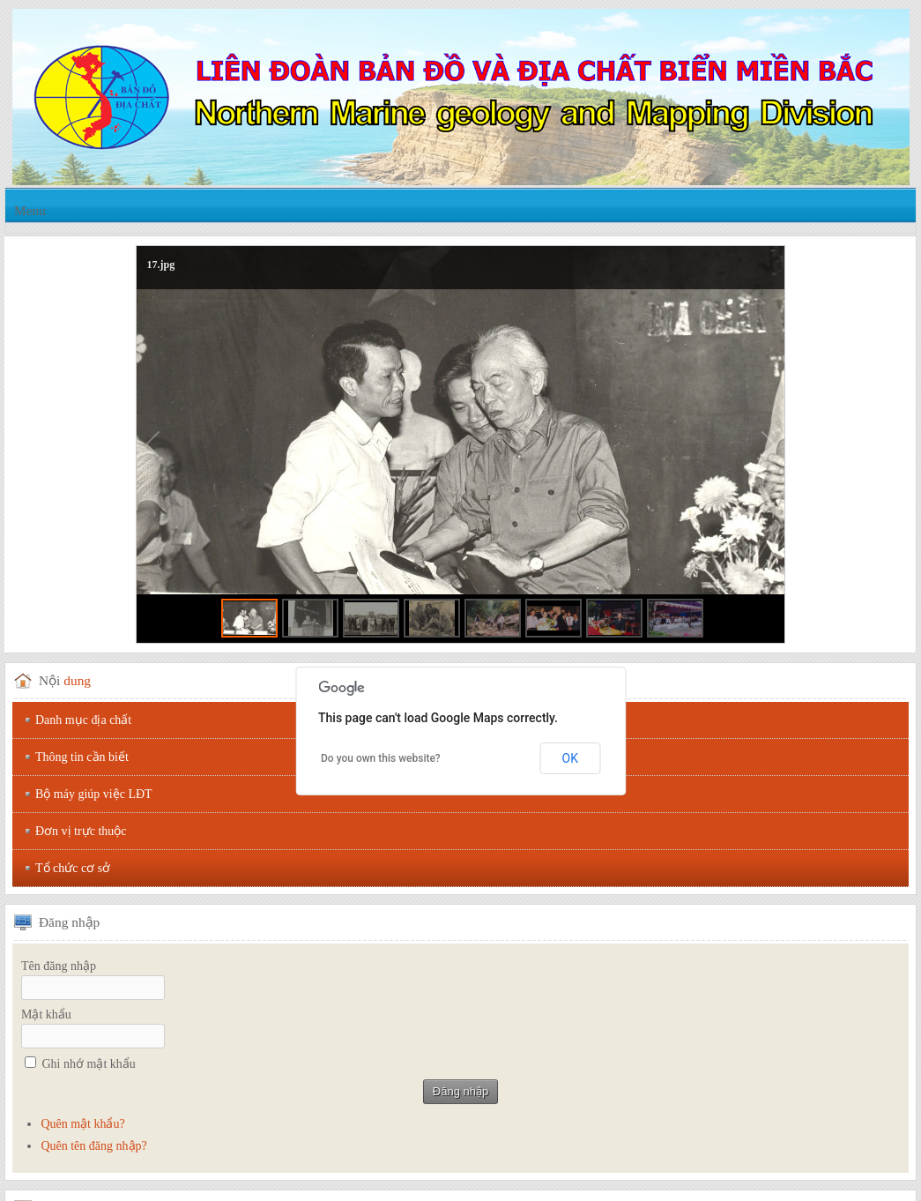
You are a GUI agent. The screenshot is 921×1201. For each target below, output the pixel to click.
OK (570, 758)
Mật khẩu (46, 1014)
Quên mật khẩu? (82, 1123)
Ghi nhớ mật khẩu (89, 1063)
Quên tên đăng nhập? (93, 1146)
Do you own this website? (381, 758)
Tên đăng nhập (58, 966)
